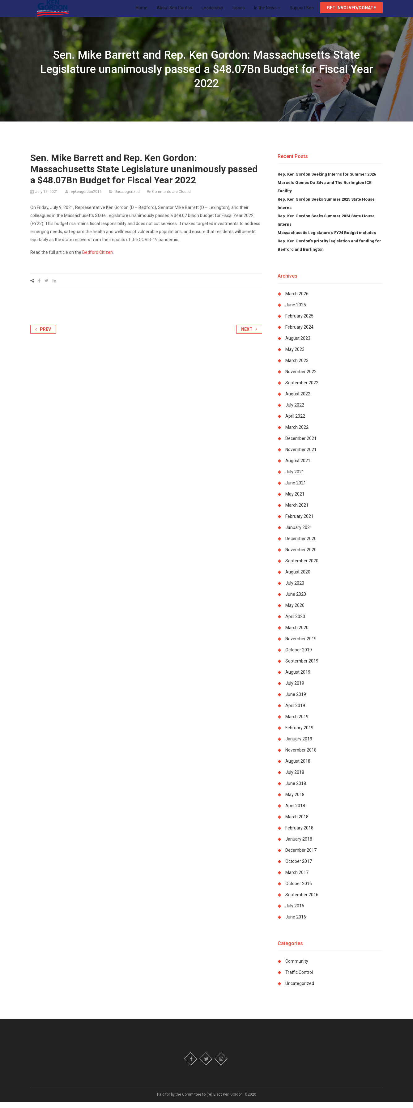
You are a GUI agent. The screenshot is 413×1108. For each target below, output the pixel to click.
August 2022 (297, 400)
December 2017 (301, 856)
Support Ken (302, 10)
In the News (267, 10)
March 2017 (297, 878)
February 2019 (299, 733)
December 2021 (301, 444)
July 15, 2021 (46, 198)
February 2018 (299, 834)
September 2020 (301, 567)
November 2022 (301, 377)
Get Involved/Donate (351, 10)
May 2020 (294, 611)
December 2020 (301, 544)
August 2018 (297, 767)
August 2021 (297, 466)
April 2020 (295, 622)
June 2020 (295, 600)
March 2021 (297, 511)
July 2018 (294, 778)
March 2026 (297, 299)
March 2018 (297, 822)
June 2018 (295, 789)
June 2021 (295, 489)
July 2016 (294, 912)
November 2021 (301, 455)
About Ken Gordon (174, 10)
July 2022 (294, 411)
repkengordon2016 (86, 198)
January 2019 (298, 745)
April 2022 (295, 422)
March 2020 (297, 633)
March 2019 (297, 722)
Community (296, 967)
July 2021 (294, 477)
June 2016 (295, 923)
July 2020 (294, 589)
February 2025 (299, 322)
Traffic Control (299, 978)
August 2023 (297, 344)
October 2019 (298, 656)
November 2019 (301, 644)
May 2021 (294, 500)
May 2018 (294, 800)
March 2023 (297, 366)
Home (141, 10)
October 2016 (298, 889)
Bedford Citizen (97, 258)
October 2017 (298, 867)
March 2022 (297, 433)
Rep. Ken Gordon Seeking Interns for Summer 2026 (327, 180)
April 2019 (295, 711)
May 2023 (294, 355)
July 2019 (294, 689)
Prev (43, 335)
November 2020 (301, 555)
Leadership (212, 10)
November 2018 (301, 756)
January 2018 (298, 845)
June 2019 (295, 700)
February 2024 (299, 333)
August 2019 (297, 678)
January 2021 (298, 533)
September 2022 (301, 388)
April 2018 (295, 811)
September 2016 (301, 900)
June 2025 (295, 311)
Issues (238, 10)
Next (249, 335)
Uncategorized (127, 198)
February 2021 (299, 522)
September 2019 (301, 667)
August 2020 (297, 578)
